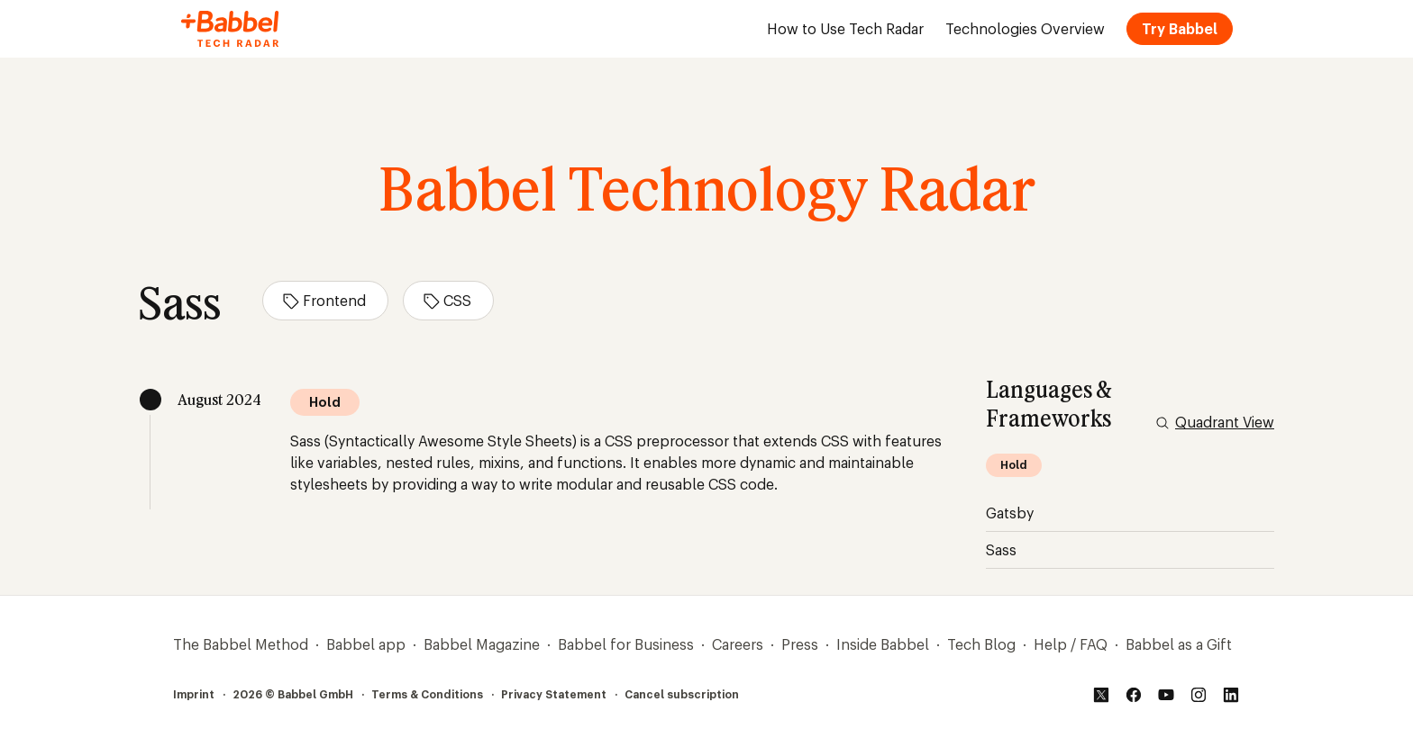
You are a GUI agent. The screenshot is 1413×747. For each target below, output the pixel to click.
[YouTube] (1166, 695)
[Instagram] (1198, 695)
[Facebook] (1133, 695)
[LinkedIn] (1231, 695)
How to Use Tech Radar (845, 29)
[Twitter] (1101, 695)
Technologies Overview (1025, 29)
